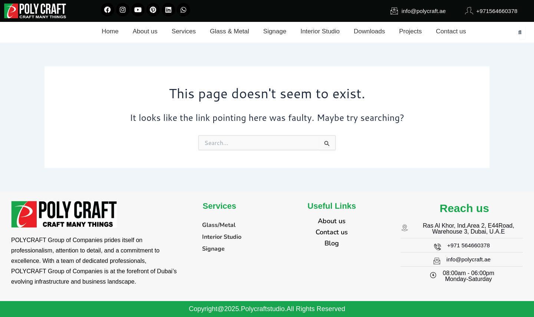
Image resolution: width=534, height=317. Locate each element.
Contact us (332, 232)
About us (332, 221)
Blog (331, 243)
